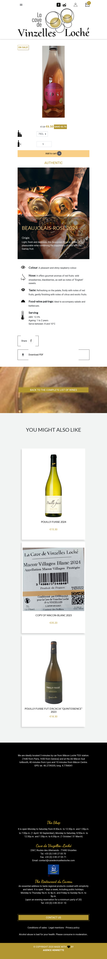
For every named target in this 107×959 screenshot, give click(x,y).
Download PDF (36, 354)
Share (31, 340)
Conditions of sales (37, 927)
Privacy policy (73, 927)
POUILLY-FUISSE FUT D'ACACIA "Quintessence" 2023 (53, 710)
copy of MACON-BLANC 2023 (53, 615)
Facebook (59, 5)
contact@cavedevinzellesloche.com (57, 860)
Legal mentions (56, 927)
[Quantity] (44, 144)
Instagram (64, 5)
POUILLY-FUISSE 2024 (53, 521)
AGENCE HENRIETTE (53, 950)
